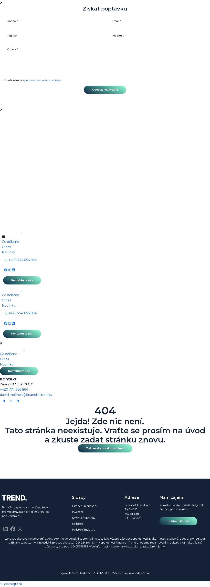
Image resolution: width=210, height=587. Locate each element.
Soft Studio (79, 573)
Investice (78, 512)
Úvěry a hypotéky (83, 518)
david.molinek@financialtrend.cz (26, 395)
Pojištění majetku (83, 529)
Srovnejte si (12, 584)
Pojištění (78, 524)
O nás (6, 247)
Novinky (8, 252)
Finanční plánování (84, 506)
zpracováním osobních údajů (42, 80)
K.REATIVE (98, 573)
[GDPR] (3, 80)
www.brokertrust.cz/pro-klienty (144, 546)
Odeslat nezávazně (105, 89)
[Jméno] (52, 21)
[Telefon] (52, 36)
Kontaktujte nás (22, 280)
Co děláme (10, 242)
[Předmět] (157, 36)
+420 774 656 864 (23, 260)
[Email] (157, 21)
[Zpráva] (105, 59)
